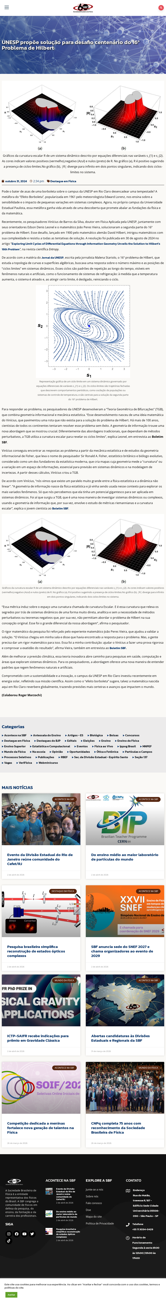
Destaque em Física (63, 181)
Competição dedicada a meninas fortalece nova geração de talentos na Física (40, 1127)
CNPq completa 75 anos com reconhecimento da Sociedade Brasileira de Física (118, 1127)
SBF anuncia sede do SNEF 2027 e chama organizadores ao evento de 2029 (122, 951)
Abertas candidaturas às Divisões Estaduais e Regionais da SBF (120, 1038)
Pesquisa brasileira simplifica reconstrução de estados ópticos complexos (36, 951)
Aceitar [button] (11, 1294)
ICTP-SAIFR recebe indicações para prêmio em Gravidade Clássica (38, 1038)
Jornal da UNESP (53, 257)
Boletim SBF (60, 508)
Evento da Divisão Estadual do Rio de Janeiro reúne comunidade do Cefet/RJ (40, 859)
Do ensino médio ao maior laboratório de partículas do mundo (124, 857)
